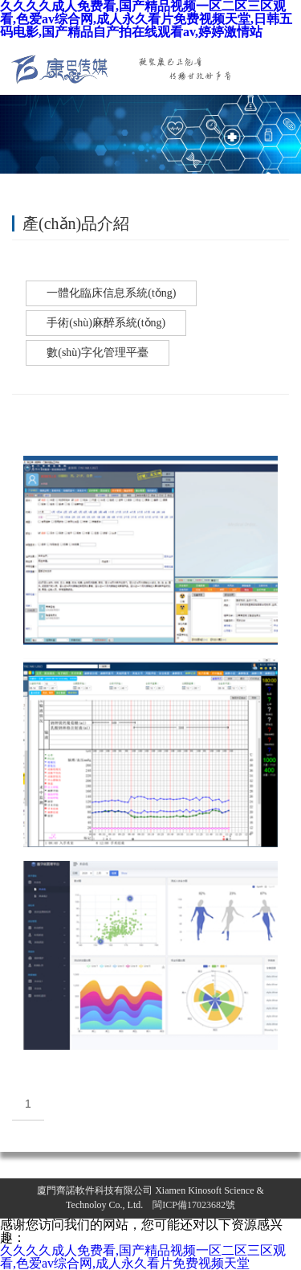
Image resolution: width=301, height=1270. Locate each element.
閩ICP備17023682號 (194, 1205)
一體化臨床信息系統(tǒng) (111, 293)
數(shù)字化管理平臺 (97, 352)
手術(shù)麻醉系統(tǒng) (106, 323)
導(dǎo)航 (283, 67)
